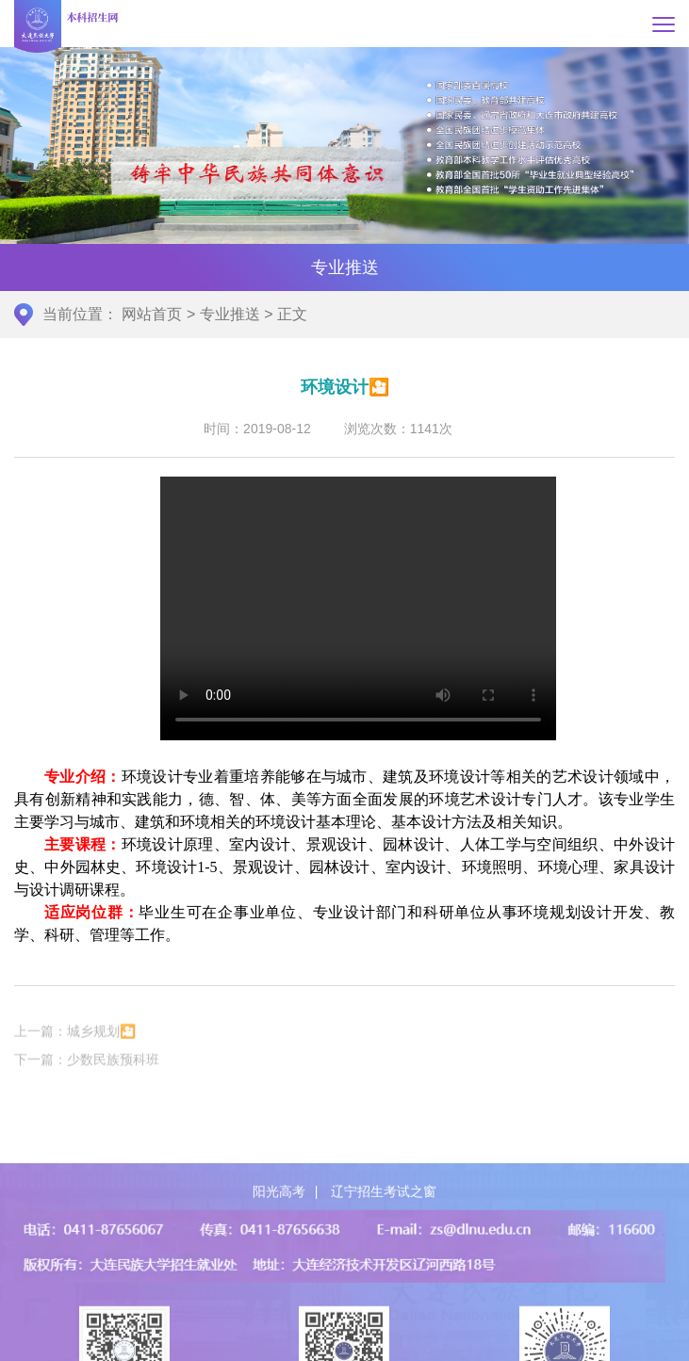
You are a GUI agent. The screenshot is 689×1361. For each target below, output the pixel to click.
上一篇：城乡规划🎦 (75, 1041)
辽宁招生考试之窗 (383, 1245)
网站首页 (152, 314)
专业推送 (230, 314)
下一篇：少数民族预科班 (86, 1069)
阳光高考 (279, 1245)
